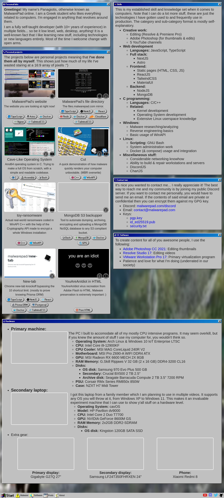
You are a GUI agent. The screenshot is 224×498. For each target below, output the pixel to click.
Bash (43, 177)
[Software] (35, 495)
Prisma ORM (20, 304)
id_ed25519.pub (142, 222)
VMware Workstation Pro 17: (145, 257)
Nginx (19, 121)
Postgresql (39, 304)
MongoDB (82, 237)
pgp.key (136, 218)
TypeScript (15, 116)
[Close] (108, 4)
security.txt (138, 226)
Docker (45, 116)
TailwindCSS (36, 121)
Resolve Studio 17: (137, 253)
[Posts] (48, 495)
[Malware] (22, 495)
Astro (31, 116)
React (100, 111)
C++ (75, 177)
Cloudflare (97, 116)
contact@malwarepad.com (154, 210)
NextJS (85, 111)
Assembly (27, 177)
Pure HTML (83, 310)
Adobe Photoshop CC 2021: (145, 249)
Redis (64, 116)
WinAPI (89, 177)
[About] (59, 495)
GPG (83, 243)
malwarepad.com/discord (156, 206)
